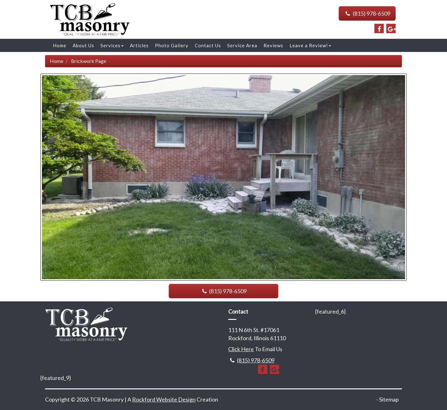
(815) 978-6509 (367, 13)
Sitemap (389, 399)
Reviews (273, 45)
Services (112, 45)
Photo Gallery (171, 45)
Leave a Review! (310, 45)
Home (59, 45)
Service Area (242, 45)
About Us (83, 45)
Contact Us (208, 45)
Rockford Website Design (164, 399)
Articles (139, 45)
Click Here (241, 349)
